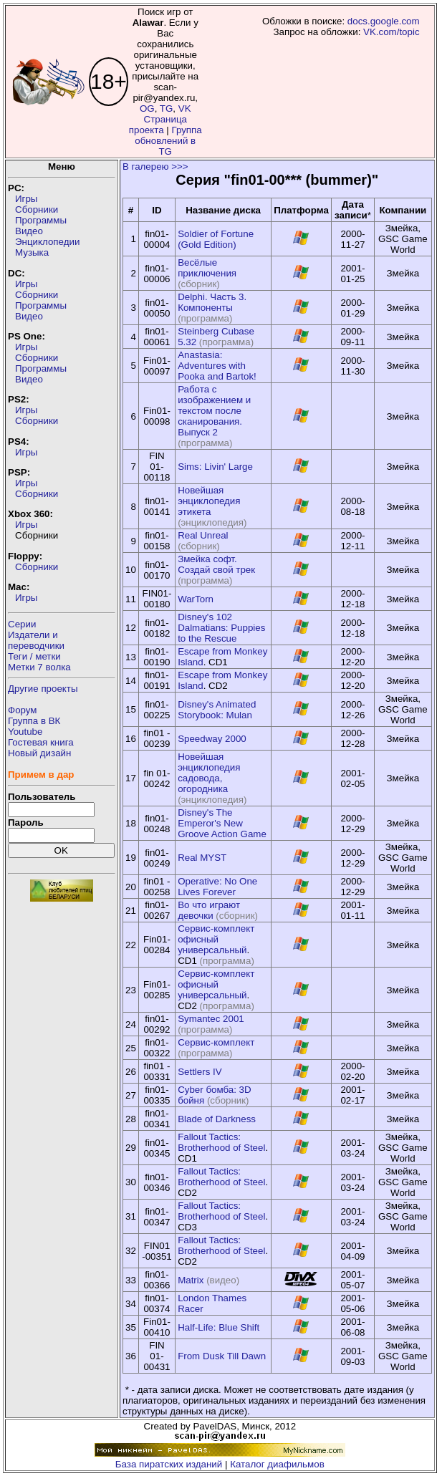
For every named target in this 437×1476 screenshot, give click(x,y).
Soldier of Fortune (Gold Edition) (216, 239)
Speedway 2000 (212, 738)
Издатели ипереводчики (36, 640)
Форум (22, 710)
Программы (41, 220)
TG (166, 108)
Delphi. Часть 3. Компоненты (212, 302)
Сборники (36, 209)
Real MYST (202, 857)
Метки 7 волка (39, 667)
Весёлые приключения (207, 268)
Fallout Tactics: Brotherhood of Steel (221, 1142)
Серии (22, 624)
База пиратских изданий (168, 1464)
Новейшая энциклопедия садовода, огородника (209, 772)
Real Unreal (203, 535)
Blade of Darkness (217, 1119)
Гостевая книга (41, 742)
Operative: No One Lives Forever (217, 886)
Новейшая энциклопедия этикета (209, 501)
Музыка (32, 252)
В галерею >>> (155, 166)
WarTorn (195, 599)
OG (147, 108)
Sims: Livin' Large (215, 466)
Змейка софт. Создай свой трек (216, 564)
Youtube (25, 731)
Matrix (190, 1280)
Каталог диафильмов (277, 1464)
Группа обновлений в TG (168, 141)
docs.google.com (383, 21)
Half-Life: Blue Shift (218, 1327)
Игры (26, 198)
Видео (29, 231)
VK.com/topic (391, 31)
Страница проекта (158, 124)
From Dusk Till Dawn (222, 1356)
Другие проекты (43, 688)
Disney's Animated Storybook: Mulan (217, 709)
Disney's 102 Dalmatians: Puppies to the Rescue (221, 628)
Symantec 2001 (211, 1018)
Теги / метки (34, 656)
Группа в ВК (34, 720)
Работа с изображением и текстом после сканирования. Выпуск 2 (214, 411)
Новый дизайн (39, 753)
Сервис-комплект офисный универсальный (216, 939)
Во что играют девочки (209, 910)
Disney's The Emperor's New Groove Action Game (222, 823)
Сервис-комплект (216, 1042)
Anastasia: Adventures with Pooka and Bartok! (217, 365)
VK (184, 108)
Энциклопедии (47, 241)
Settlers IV (199, 1071)
